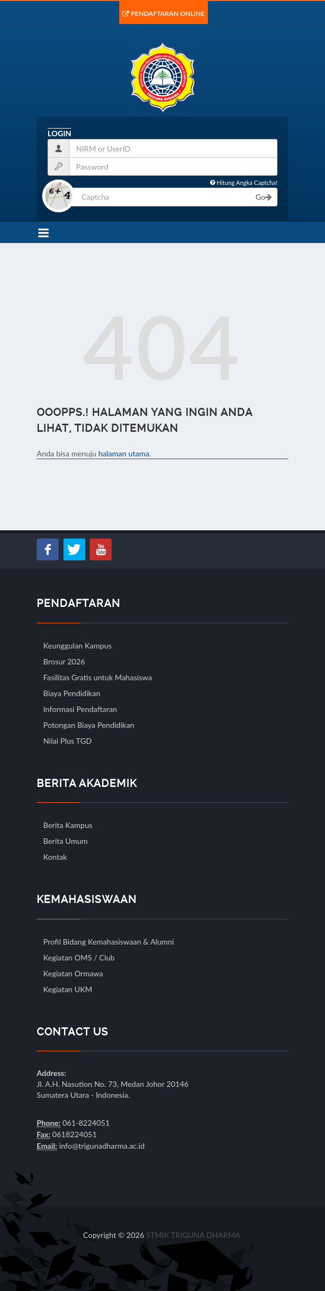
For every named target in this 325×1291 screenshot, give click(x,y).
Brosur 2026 (64, 661)
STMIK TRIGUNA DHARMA (193, 1235)
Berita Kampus (67, 825)
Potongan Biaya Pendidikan (88, 725)
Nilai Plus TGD (67, 740)
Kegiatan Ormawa (73, 973)
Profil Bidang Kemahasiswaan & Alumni (108, 941)
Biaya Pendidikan (71, 693)
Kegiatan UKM (67, 989)
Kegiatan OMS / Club (79, 957)
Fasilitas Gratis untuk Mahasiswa (97, 677)
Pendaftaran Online (164, 13)
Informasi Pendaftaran (80, 709)
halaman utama (123, 453)
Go (264, 196)
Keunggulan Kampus (77, 645)
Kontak (55, 856)
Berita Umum (65, 841)
